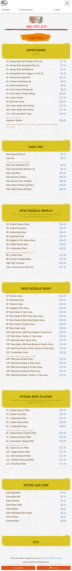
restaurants (18, 568)
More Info (36, 38)
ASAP (57, 10)
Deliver (7, 10)
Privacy (59, 558)
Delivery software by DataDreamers (36, 562)
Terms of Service (48, 558)
